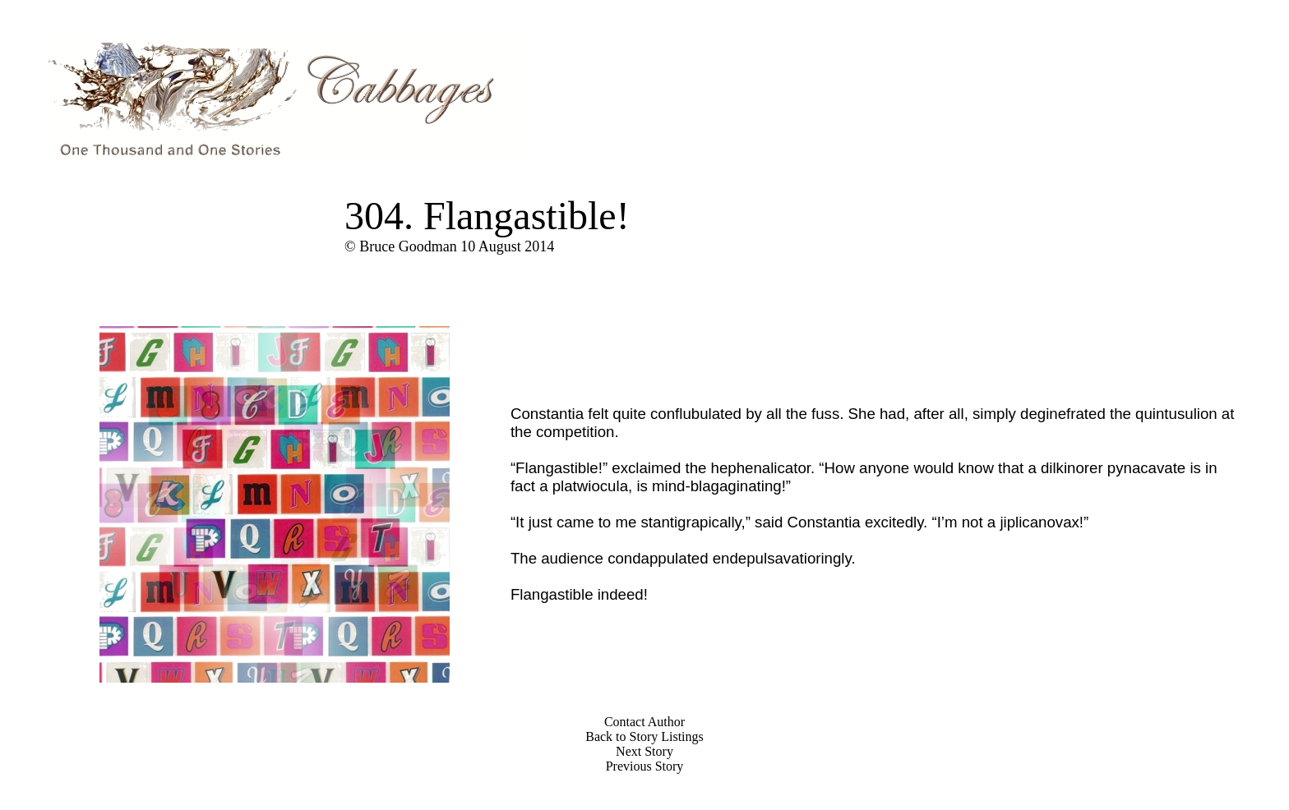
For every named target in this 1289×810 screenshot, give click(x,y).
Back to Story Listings (644, 736)
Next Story (644, 751)
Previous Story (645, 766)
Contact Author (644, 722)
